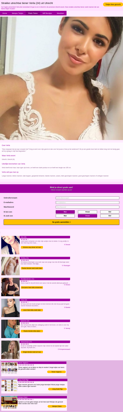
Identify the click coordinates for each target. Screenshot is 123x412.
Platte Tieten (33, 13)
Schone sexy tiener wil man (32, 247)
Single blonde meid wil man (32, 352)
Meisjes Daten (57, 406)
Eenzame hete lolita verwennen (32, 287)
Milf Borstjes (47, 13)
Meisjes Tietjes (17, 13)
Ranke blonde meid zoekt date (32, 268)
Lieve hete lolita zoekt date (32, 310)
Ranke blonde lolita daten (32, 331)
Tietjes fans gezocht (113, 4)
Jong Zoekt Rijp (57, 389)
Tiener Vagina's (56, 372)
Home (4, 13)
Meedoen (60, 13)
